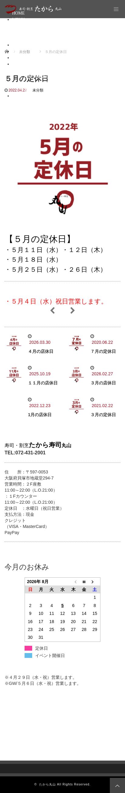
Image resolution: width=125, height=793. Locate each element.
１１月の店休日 (43, 382)
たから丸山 (47, 784)
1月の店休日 (40, 414)
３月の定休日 (103, 414)
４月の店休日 (40, 351)
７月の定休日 (103, 351)
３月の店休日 (103, 382)
